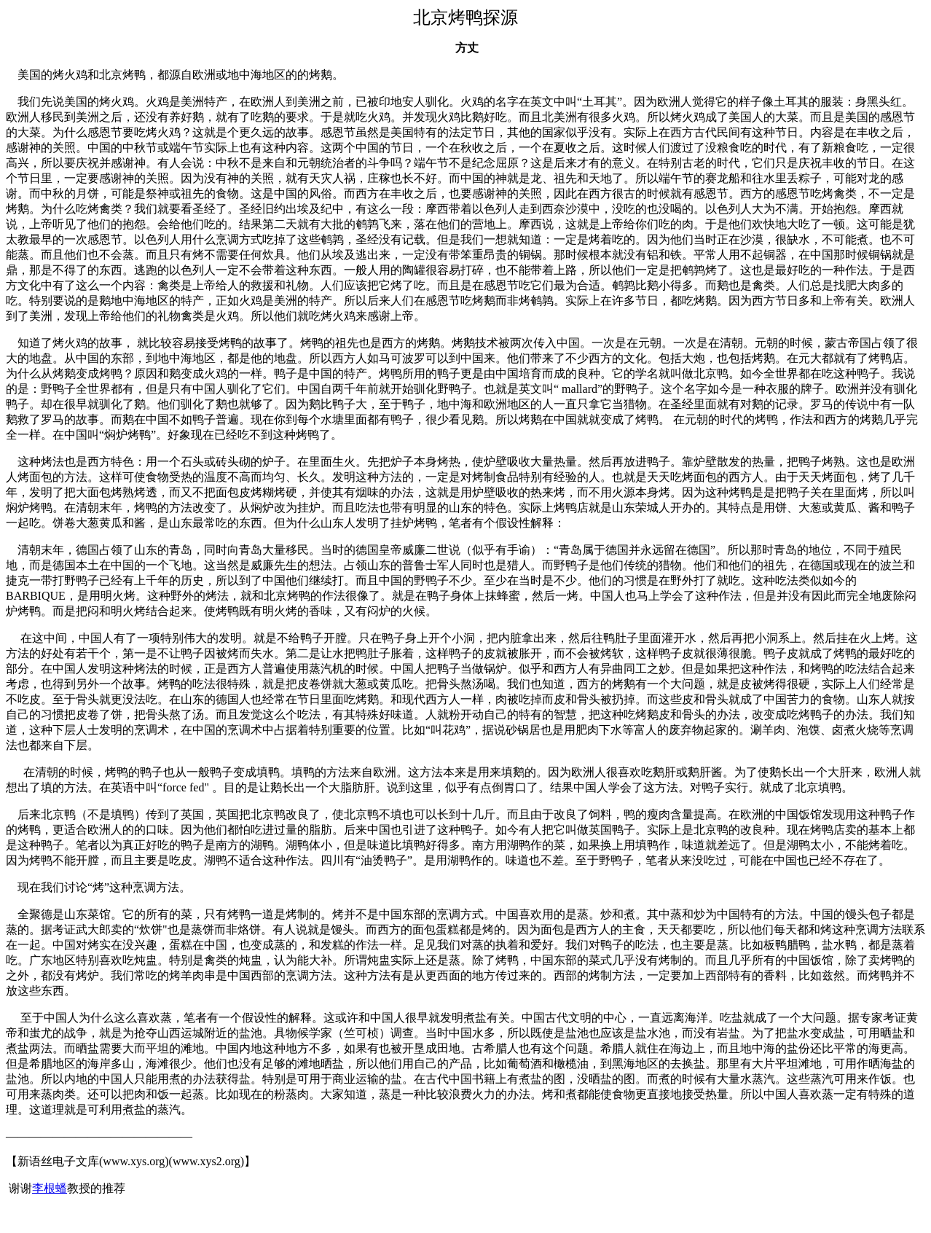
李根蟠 (49, 1188)
